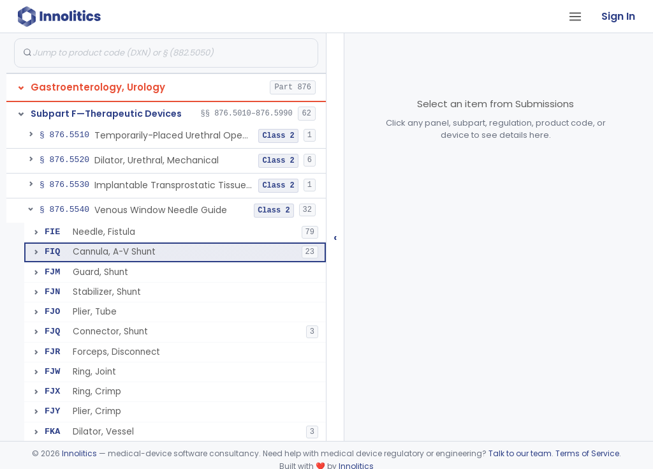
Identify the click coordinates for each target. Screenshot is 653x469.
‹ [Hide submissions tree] (335, 237)
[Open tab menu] (575, 16)
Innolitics (79, 453)
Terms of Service (587, 453)
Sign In (618, 16)
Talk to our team (520, 453)
